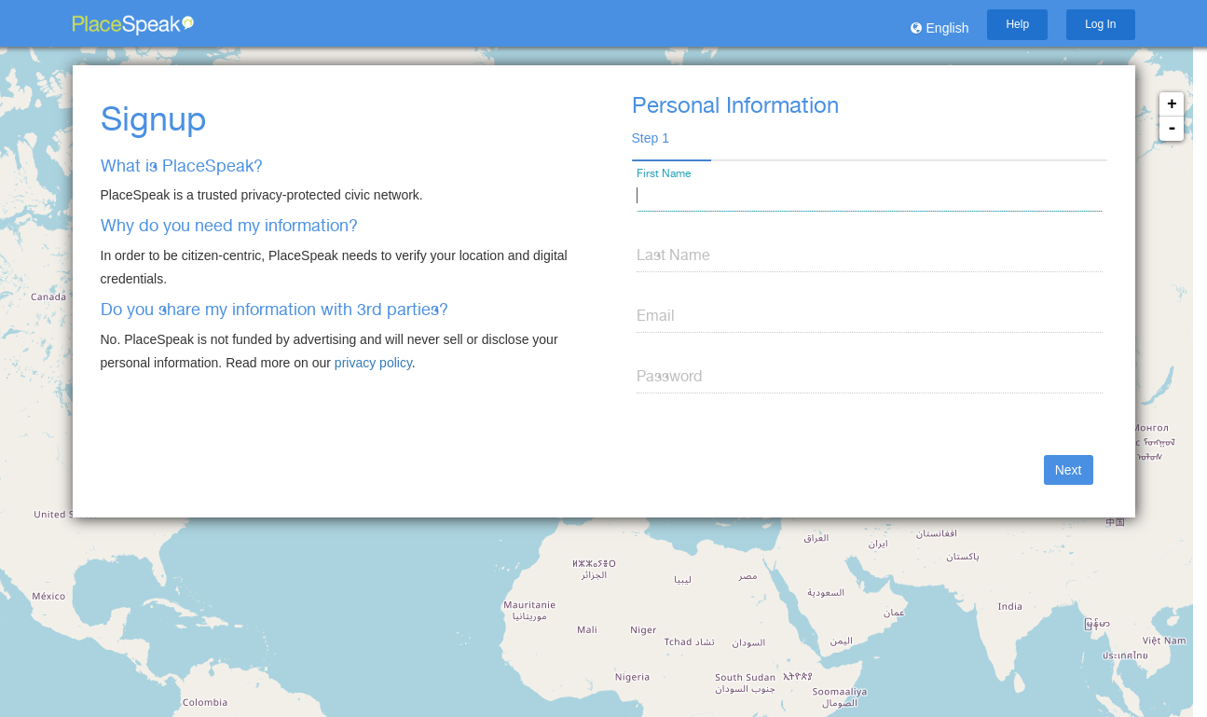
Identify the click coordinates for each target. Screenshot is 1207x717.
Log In (1100, 24)
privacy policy (373, 362)
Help (1017, 24)
